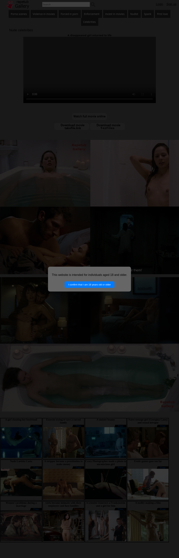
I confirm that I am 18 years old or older (89, 284)
